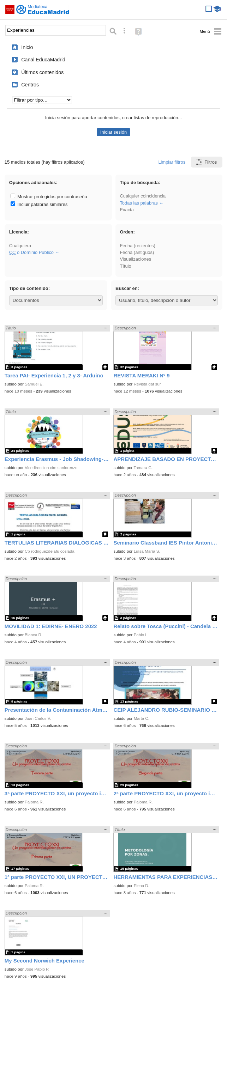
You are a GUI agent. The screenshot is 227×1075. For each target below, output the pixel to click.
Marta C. (141, 718)
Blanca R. (33, 635)
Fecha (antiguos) (137, 252)
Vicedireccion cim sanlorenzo (51, 468)
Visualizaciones (135, 259)
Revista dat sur (147, 384)
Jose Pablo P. (37, 969)
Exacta (126, 209)
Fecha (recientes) (137, 245)
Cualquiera (20, 245)
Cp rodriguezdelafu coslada (49, 551)
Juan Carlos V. (38, 718)
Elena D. (141, 885)
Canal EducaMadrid (43, 59)
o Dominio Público (31, 252)
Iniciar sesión (113, 132)
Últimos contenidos (42, 72)
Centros (30, 84)
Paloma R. (34, 802)
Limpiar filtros (171, 162)
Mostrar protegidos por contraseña (49, 196)
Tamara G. (143, 468)
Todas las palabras (139, 203)
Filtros (206, 162)
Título (125, 266)
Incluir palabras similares (39, 204)
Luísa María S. (147, 551)
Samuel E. (34, 384)
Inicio (27, 47)
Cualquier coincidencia (143, 196)
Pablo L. (141, 635)
